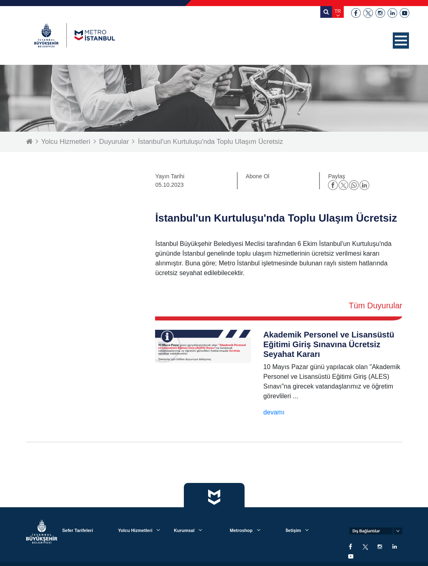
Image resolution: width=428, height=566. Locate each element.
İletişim (293, 530)
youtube (404, 13)
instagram (380, 13)
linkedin (392, 13)
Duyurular (114, 141)
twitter (368, 13)
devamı (273, 412)
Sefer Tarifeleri (77, 530)
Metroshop (241, 530)
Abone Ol (257, 176)
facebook (356, 13)
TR (337, 11)
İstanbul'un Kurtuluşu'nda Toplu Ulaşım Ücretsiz (210, 141)
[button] (401, 40)
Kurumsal (184, 530)
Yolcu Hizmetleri (65, 141)
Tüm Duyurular (375, 305)
